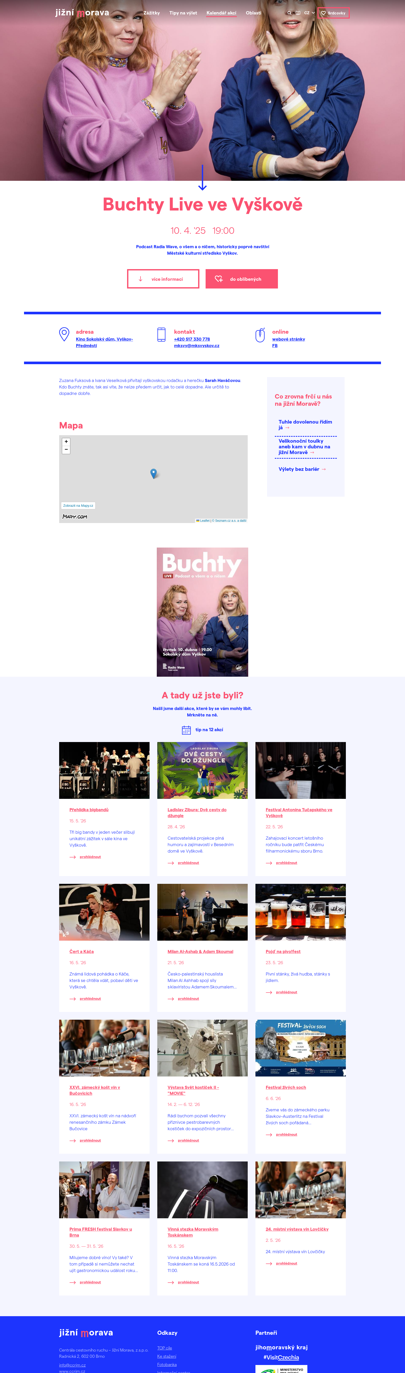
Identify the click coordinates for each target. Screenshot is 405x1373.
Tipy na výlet (183, 12)
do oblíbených (245, 279)
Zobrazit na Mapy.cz (78, 506)
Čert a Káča (81, 951)
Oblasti (253, 12)
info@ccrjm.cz (72, 1364)
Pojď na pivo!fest (283, 951)
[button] (153, 474)
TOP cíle (164, 1347)
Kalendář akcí (221, 12)
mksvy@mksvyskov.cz (196, 345)
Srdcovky (336, 13)
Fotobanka (167, 1364)
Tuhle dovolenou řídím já (305, 424)
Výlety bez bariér (299, 469)
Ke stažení (166, 1356)
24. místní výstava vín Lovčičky (297, 1228)
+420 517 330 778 (192, 338)
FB (275, 345)
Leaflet (202, 520)
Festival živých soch (286, 1087)
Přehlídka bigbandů (88, 809)
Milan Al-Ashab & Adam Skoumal (200, 951)
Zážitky (152, 12)
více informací (167, 279)
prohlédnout (90, 856)
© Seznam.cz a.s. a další (229, 520)
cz (306, 12)
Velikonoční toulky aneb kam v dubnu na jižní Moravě (304, 446)
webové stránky (288, 338)
